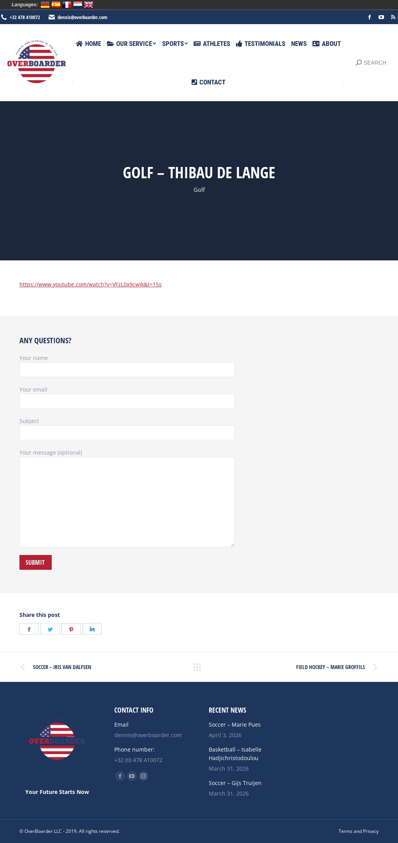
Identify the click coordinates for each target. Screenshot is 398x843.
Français (67, 4)
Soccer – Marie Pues (235, 724)
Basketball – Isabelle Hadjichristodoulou (235, 754)
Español (56, 4)
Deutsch (45, 4)
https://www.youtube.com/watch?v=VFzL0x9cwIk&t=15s (90, 284)
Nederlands (77, 4)
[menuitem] (88, 43)
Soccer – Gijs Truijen (235, 783)
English (88, 4)
